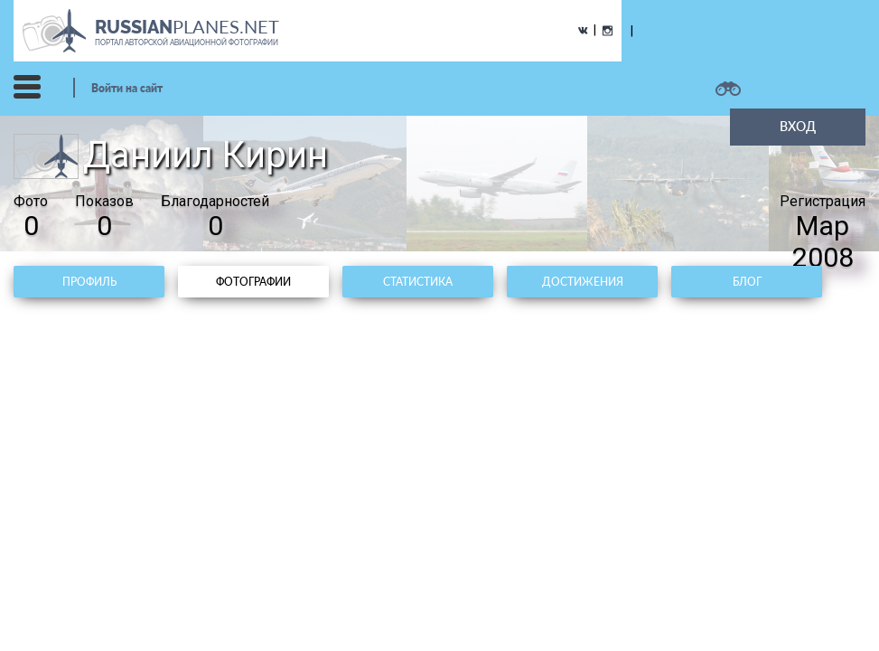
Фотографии (253, 281)
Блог (747, 281)
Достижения (582, 281)
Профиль (89, 281)
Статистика (418, 281)
